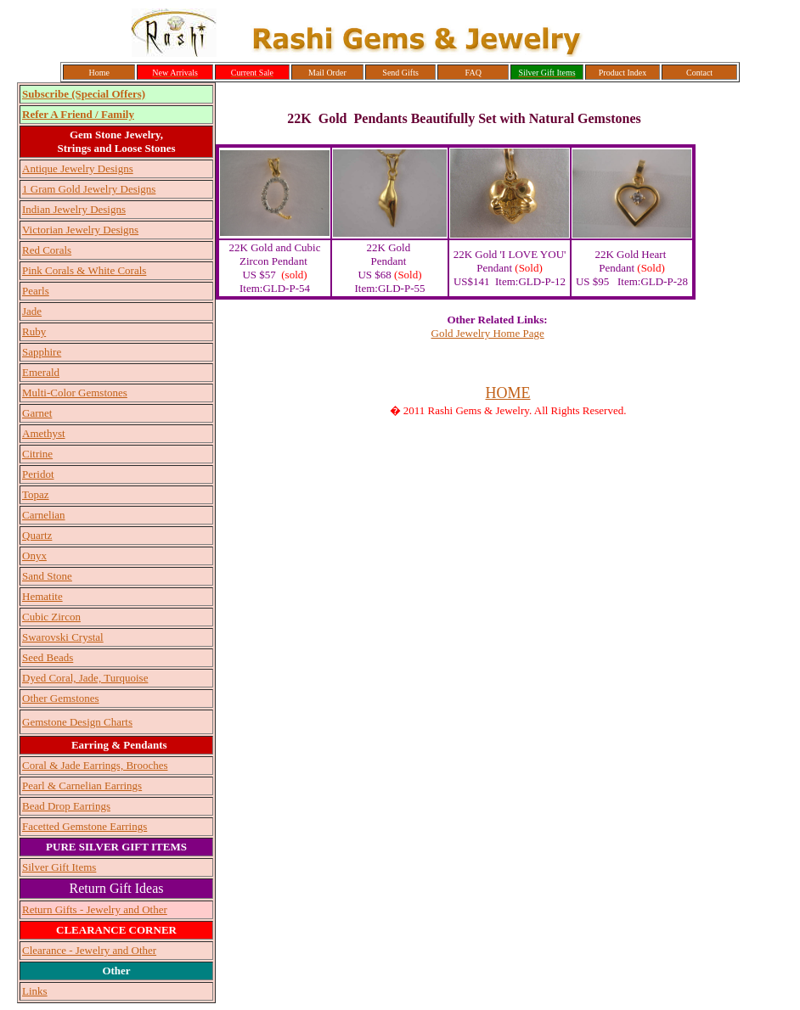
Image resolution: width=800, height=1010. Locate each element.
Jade (32, 311)
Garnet (37, 413)
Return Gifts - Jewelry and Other (94, 909)
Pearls (35, 290)
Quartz (37, 535)
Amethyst (43, 433)
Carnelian (43, 514)
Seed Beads (47, 657)
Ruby (34, 331)
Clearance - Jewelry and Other (89, 950)
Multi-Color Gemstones (74, 392)
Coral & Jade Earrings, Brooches (94, 765)
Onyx (34, 555)
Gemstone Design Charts (77, 721)
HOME (508, 392)
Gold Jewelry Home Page (487, 333)
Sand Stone (47, 576)
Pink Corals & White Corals (84, 270)
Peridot (38, 474)
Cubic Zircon (51, 616)
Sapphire (41, 351)
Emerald (40, 372)
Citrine (37, 453)
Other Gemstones (60, 698)
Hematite (42, 596)
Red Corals (46, 250)
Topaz (35, 494)
